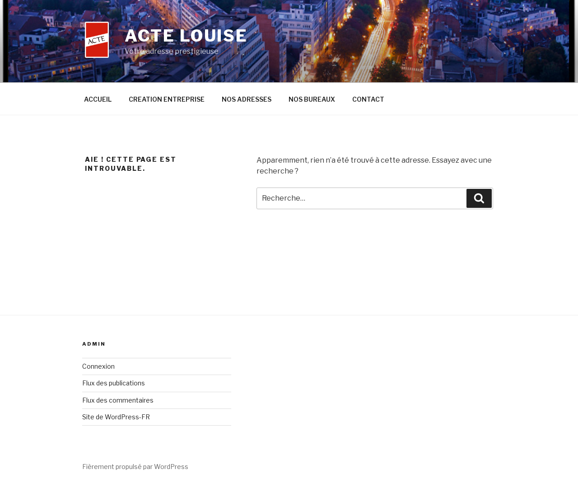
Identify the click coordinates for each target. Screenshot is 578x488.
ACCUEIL (98, 99)
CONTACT (368, 99)
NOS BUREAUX (312, 99)
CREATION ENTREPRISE (167, 99)
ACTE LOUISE (186, 36)
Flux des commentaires (118, 400)
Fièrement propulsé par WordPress (135, 466)
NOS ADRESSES (246, 99)
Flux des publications (113, 383)
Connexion (98, 366)
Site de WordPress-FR (116, 417)
